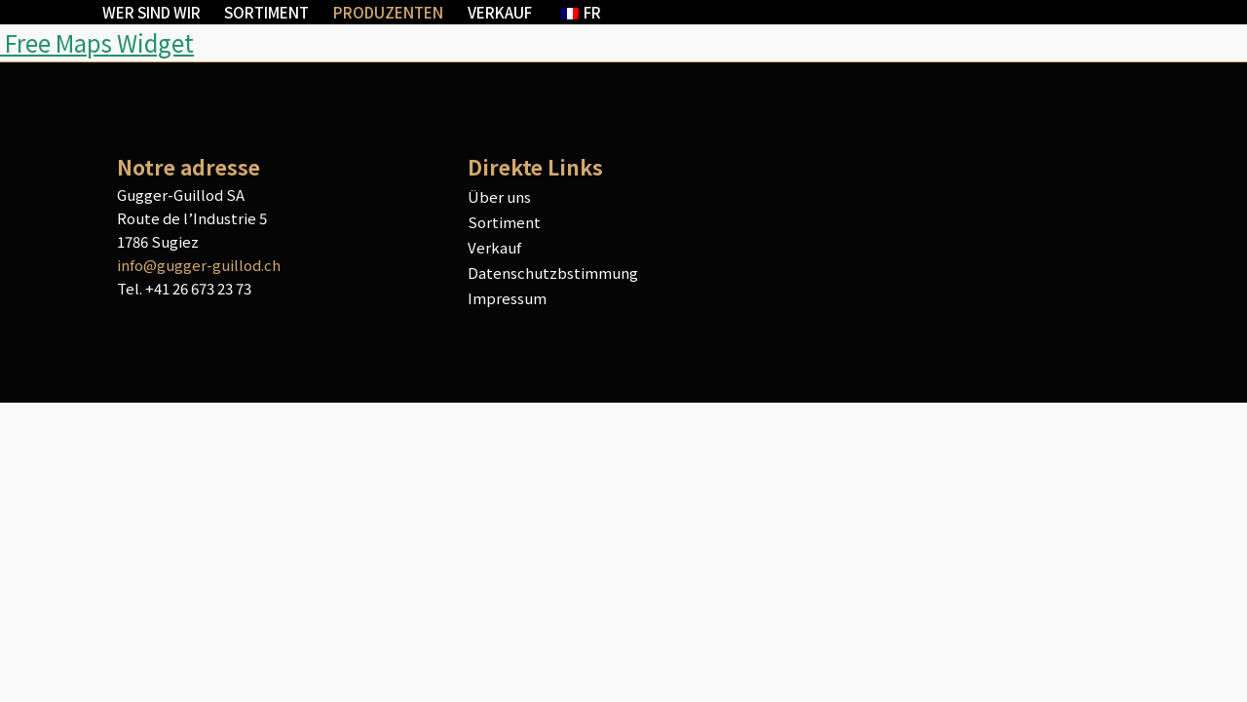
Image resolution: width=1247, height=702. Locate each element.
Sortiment (266, 11)
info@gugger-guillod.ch (199, 264)
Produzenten (388, 11)
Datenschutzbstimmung (553, 272)
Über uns (499, 196)
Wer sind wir (151, 11)
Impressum (507, 298)
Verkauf (500, 11)
